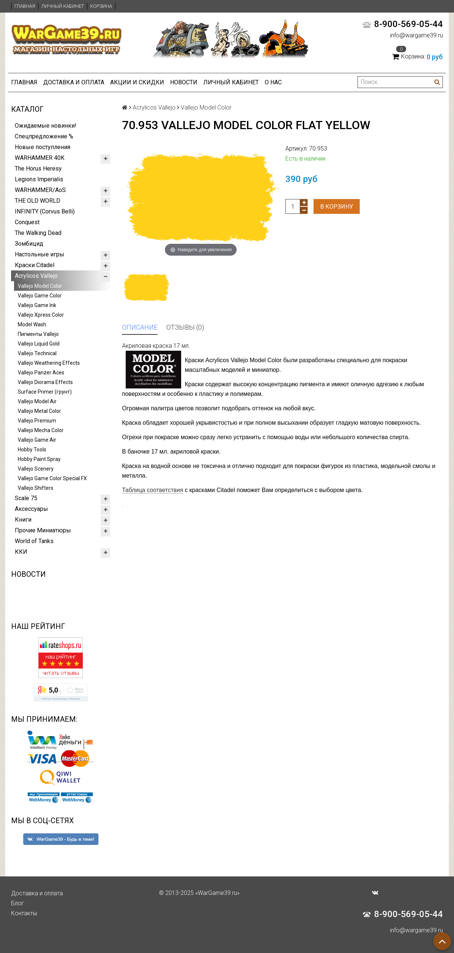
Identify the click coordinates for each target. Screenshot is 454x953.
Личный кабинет (62, 6)
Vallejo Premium (37, 421)
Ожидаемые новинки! (46, 125)
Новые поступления (42, 147)
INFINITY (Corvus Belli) (45, 211)
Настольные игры (39, 254)
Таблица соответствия (152, 490)
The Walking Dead (38, 232)
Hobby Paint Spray (39, 459)
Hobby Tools (32, 449)
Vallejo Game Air (37, 440)
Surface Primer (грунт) (45, 392)
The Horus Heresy (38, 168)
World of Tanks (34, 541)
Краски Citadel (34, 265)
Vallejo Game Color (40, 296)
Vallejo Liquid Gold (39, 344)
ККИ (21, 551)
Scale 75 (26, 498)
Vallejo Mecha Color (41, 430)
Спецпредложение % (44, 136)
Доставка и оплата (73, 82)
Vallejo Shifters (35, 488)
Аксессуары (31, 508)
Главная (24, 6)
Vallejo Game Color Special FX (52, 478)
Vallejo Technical (37, 353)
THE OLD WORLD (37, 200)
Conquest (27, 222)
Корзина (101, 6)
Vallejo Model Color (40, 286)
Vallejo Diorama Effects (45, 382)
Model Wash (32, 324)
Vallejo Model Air (37, 401)
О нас (273, 82)
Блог (17, 903)
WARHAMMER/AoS (40, 189)
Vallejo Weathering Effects (49, 363)
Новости (183, 82)
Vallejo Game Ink (37, 305)
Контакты (24, 913)
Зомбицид (29, 243)
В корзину (336, 206)
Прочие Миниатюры (43, 530)
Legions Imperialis (39, 179)
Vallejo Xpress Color (41, 315)
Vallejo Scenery (36, 469)
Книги (23, 519)
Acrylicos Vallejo (36, 275)
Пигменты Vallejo (38, 334)
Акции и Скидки (137, 82)
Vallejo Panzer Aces (41, 373)
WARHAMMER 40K (39, 157)
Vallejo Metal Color (39, 411)
